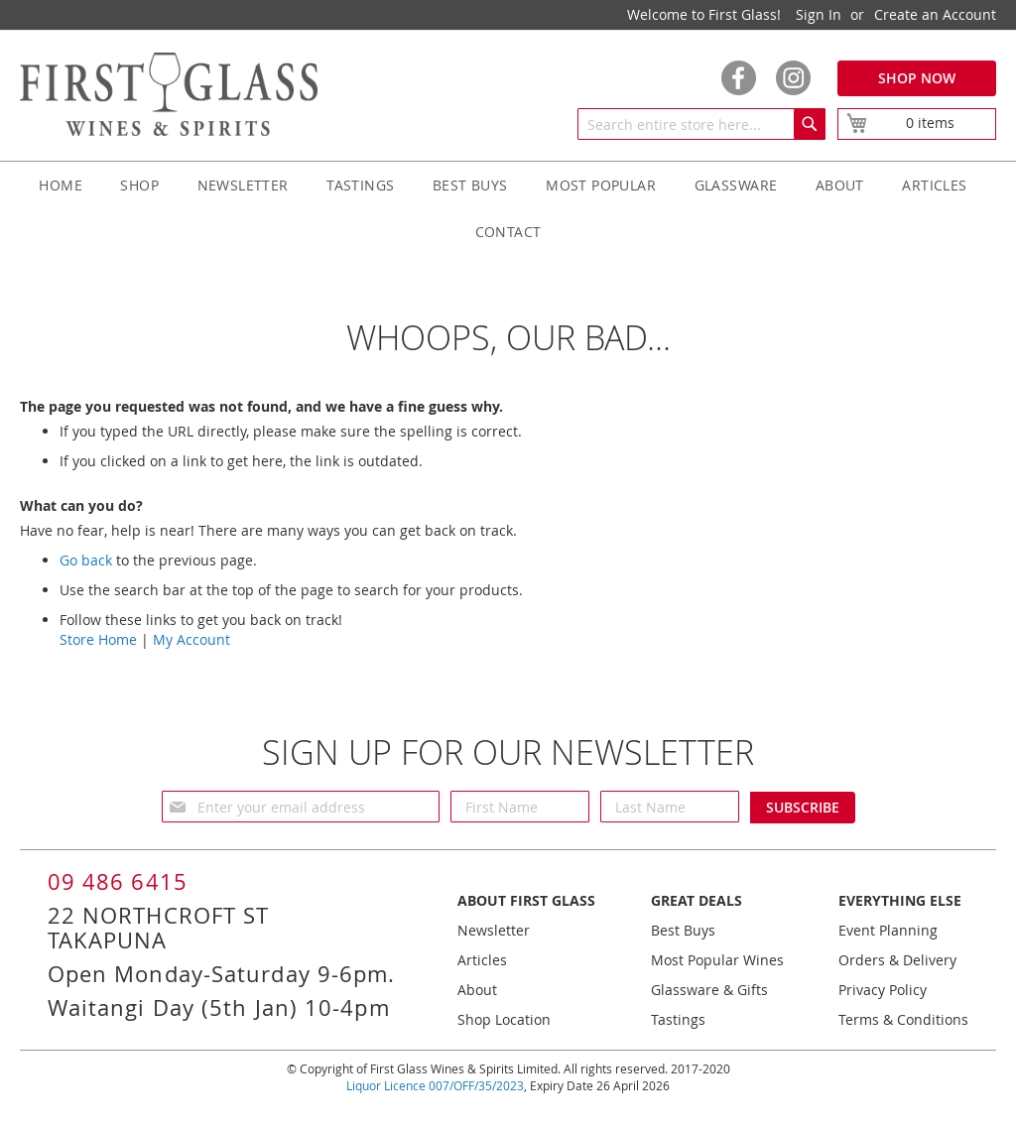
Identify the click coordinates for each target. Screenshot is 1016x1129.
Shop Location (504, 1019)
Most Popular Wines (717, 959)
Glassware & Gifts (709, 989)
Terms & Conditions (903, 1019)
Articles (482, 959)
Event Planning (888, 930)
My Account (191, 639)
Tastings (678, 1019)
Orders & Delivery (897, 959)
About (477, 989)
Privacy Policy (882, 989)
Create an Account (935, 14)
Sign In (818, 14)
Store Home (98, 639)
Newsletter (493, 930)
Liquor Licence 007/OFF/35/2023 (435, 1085)
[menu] (508, 208)
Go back (86, 560)
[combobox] (701, 124)
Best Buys (683, 930)
